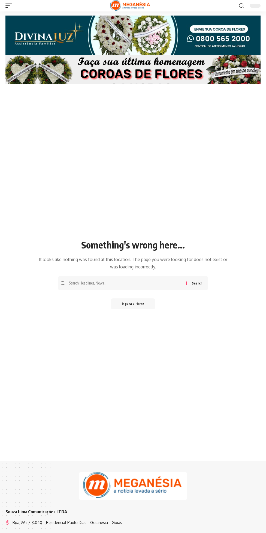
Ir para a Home (133, 304)
